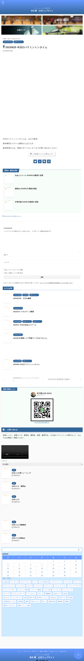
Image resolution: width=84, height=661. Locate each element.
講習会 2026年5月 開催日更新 (26, 189)
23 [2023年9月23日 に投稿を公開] (65, 572)
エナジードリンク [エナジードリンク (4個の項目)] (25, 582)
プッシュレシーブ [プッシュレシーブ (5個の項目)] (67, 589)
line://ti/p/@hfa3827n (42, 422)
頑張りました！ (17, 216)
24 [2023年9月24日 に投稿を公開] (76, 572)
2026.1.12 (15, 499)
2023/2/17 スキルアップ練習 (23, 312)
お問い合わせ (63, 644)
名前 (6, 255)
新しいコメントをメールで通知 (14, 270)
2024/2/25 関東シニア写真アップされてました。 (31, 338)
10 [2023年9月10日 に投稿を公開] (76, 564)
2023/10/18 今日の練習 (22, 298)
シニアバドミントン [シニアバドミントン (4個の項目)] (56, 582)
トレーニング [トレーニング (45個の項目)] (20, 585)
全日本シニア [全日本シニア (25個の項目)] (57, 593)
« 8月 (4, 578)
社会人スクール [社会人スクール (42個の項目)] (35, 601)
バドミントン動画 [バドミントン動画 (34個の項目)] (23, 589)
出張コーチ (35, 644)
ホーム (19, 644)
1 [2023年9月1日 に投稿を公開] (53, 561)
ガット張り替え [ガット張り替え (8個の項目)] (44, 582)
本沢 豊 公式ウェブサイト (42, 11)
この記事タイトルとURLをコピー (42, 154)
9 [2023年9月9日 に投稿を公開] (64, 564)
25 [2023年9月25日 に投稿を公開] (8, 575)
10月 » (9, 578)
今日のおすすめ (8, 216)
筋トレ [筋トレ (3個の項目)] (44, 601)
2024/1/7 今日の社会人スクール (24, 325)
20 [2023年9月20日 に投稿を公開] (30, 572)
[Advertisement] (42, 352)
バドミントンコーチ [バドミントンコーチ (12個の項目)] (60, 585)
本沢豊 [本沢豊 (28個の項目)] (70, 597)
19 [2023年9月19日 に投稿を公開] (19, 572)
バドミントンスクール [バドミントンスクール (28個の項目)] (74, 585)
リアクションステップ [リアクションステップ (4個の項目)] (18, 593)
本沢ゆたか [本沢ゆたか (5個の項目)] (54, 597)
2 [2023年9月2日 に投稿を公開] (64, 561)
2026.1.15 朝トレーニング (21, 473)
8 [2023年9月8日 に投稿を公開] (53, 564)
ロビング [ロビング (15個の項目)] (40, 593)
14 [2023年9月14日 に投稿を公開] (42, 568)
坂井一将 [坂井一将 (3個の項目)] (31, 597)
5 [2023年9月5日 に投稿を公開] (19, 564)
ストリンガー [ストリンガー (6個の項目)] (67, 582)
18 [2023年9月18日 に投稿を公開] (8, 572)
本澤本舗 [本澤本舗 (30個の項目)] (20, 601)
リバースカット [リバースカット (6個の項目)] (31, 593)
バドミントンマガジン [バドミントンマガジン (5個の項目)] (9, 589)
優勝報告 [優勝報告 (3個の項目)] (48, 593)
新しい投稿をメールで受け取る (14, 273)
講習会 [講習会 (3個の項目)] (67, 601)
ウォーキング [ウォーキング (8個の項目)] (14, 582)
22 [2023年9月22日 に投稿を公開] (53, 572)
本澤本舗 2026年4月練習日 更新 (26, 202)
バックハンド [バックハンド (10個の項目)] (38, 585)
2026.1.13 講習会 (19, 486)
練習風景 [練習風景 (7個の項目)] (60, 601)
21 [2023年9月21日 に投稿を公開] (42, 572)
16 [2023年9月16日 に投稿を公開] (65, 568)
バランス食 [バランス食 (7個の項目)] (47, 589)
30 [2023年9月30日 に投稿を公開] (65, 575)
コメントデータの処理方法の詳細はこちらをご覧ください (56, 283)
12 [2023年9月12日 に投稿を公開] (19, 568)
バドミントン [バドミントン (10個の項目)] (48, 585)
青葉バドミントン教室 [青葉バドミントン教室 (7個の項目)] (24, 605)
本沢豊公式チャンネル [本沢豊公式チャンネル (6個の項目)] (9, 601)
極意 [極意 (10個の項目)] (27, 601)
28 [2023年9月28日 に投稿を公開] (42, 575)
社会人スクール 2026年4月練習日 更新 (29, 175)
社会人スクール (53, 644)
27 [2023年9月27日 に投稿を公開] (30, 575)
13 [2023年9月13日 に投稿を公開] (30, 568)
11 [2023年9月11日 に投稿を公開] (8, 568)
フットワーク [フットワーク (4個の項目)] (56, 589)
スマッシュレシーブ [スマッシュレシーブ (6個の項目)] (9, 585)
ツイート (4, 460)
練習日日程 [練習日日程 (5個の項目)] (52, 601)
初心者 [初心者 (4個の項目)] (65, 593)
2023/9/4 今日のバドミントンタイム (26, 364)
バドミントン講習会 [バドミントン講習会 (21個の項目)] (36, 589)
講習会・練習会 (43, 644)
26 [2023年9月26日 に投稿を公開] (19, 575)
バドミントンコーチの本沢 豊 (42, 648)
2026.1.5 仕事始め (18, 538)
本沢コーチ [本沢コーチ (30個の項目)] (62, 597)
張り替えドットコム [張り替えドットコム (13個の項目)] (42, 597)
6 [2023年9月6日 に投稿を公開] (30, 564)
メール (6, 262)
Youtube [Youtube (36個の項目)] (6, 582)
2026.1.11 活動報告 (19, 525)
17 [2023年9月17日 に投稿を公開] (76, 568)
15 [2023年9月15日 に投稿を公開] (53, 568)
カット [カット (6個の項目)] (35, 582)
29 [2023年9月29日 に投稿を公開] (53, 575)
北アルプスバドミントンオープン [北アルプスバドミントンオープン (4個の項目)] (12, 597)
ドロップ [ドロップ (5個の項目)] (29, 585)
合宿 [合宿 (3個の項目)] (25, 597)
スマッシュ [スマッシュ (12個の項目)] (77, 582)
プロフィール (26, 644)
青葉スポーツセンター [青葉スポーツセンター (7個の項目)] (9, 605)
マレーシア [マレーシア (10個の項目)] (6, 593)
